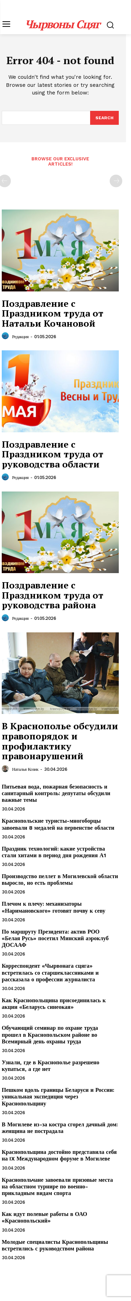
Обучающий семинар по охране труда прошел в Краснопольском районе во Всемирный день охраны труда (50, 1034)
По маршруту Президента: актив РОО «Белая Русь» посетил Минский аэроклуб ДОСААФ (55, 938)
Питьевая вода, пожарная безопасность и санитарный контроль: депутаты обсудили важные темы (56, 793)
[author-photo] (6, 336)
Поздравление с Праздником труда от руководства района (52, 595)
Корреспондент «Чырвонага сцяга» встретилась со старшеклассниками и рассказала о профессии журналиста (50, 972)
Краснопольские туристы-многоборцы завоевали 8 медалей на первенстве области (58, 824)
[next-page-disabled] (116, 181)
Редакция (20, 336)
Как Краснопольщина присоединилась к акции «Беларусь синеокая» (54, 1003)
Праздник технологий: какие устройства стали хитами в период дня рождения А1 (54, 852)
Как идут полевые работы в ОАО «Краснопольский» (44, 1217)
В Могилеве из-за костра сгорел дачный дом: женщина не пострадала (60, 1127)
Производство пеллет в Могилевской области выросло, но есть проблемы (60, 879)
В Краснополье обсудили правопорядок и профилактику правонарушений (60, 741)
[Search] (104, 118)
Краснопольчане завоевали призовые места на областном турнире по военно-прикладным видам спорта (57, 1186)
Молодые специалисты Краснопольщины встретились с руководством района (55, 1245)
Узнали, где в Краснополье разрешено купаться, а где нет (50, 1065)
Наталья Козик (25, 769)
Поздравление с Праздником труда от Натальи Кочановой (52, 313)
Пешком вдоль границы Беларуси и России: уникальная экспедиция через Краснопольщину (58, 1096)
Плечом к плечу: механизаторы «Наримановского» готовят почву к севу (53, 907)
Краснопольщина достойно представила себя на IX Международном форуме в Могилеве (59, 1155)
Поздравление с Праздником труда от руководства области (52, 454)
